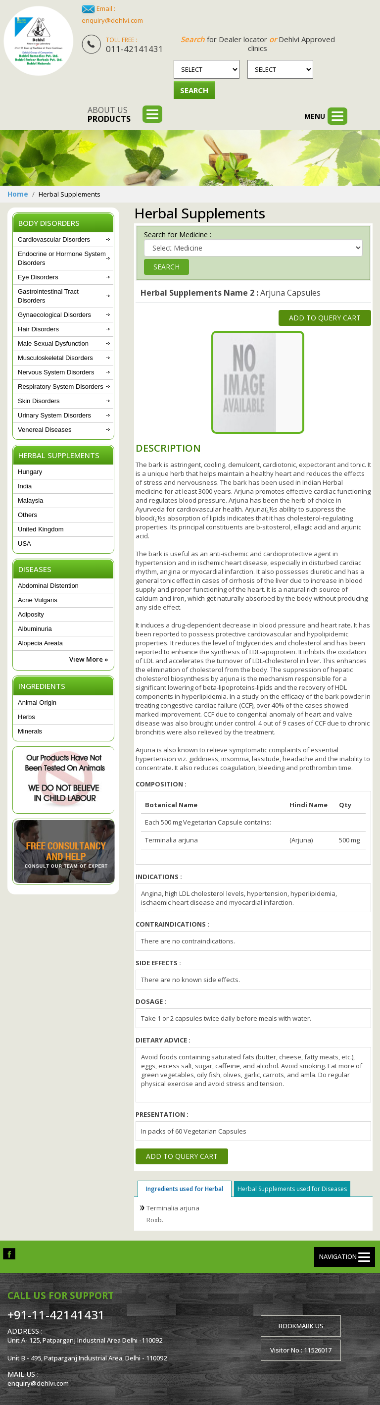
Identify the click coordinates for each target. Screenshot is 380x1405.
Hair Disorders (38, 329)
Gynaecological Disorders (54, 314)
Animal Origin (37, 702)
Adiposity (31, 614)
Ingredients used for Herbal (184, 1189)
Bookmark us (301, 1325)
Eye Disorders (38, 277)
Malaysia (30, 500)
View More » (88, 659)
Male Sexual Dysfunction (53, 343)
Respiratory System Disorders (60, 386)
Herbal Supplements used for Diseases (292, 1189)
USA (24, 543)
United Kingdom (41, 529)
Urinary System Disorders (54, 415)
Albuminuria (35, 628)
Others (27, 515)
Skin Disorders (39, 401)
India (25, 486)
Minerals (30, 731)
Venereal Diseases (44, 429)
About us (109, 114)
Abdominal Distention (48, 585)
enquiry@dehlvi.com (112, 20)
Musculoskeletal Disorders (55, 358)
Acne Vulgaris (37, 600)
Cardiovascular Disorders (54, 239)
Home (17, 194)
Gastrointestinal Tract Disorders (48, 296)
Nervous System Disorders (56, 372)
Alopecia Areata (40, 643)
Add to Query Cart (325, 317)
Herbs (26, 717)
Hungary (30, 471)
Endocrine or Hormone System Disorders (62, 258)
